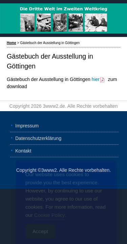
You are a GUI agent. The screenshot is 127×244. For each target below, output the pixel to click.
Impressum (27, 125)
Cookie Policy (49, 217)
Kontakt (23, 151)
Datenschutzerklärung (38, 138)
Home (11, 43)
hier (98, 79)
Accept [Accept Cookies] (40, 233)
